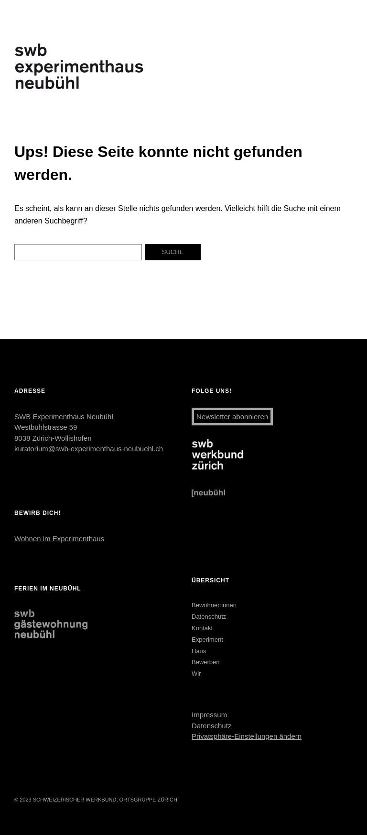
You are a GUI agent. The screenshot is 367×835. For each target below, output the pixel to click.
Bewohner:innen (214, 605)
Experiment (207, 639)
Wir (196, 673)
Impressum (209, 715)
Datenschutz (209, 616)
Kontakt (202, 628)
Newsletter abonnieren (232, 416)
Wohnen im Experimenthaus (59, 538)
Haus (199, 651)
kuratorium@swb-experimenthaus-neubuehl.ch (88, 449)
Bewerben (206, 662)
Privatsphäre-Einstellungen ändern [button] (247, 736)
